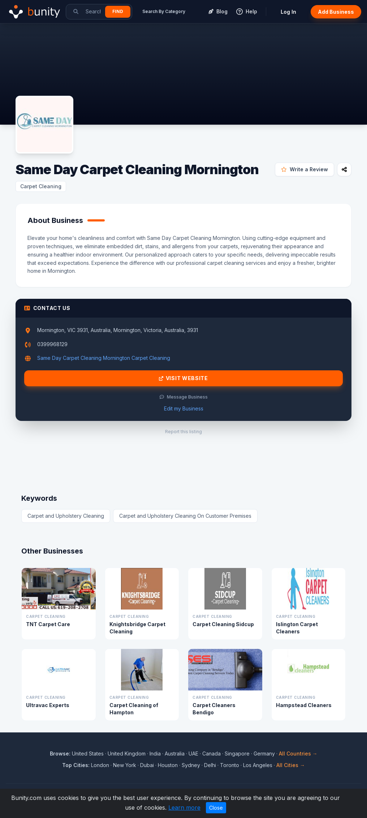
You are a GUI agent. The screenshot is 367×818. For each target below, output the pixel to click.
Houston (168, 765)
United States (88, 753)
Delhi (210, 765)
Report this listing (183, 431)
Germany (264, 753)
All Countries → (298, 753)
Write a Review (304, 169)
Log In (288, 12)
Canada (211, 753)
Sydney (191, 765)
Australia (175, 753)
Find (117, 11)
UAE (193, 753)
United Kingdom (127, 753)
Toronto (229, 765)
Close (216, 808)
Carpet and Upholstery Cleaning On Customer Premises (185, 516)
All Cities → (290, 765)
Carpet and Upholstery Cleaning (65, 516)
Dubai (147, 765)
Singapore (237, 753)
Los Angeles (257, 765)
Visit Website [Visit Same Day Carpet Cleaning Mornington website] (183, 378)
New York (124, 765)
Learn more (184, 807)
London (100, 765)
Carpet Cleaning (40, 186)
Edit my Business (183, 408)
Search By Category (163, 11)
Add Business (336, 12)
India (155, 753)
